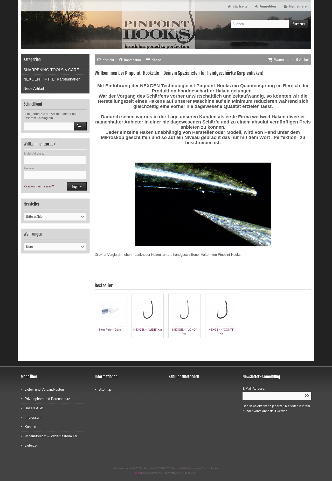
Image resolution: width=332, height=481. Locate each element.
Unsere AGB (32, 408)
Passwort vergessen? (39, 186)
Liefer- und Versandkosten (42, 389)
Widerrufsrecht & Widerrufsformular (49, 436)
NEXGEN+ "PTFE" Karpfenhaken (51, 79)
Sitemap (103, 389)
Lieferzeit (29, 445)
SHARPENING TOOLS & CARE (51, 70)
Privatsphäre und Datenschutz (45, 398)
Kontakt (105, 60)
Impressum (130, 60)
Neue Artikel (33, 88)
